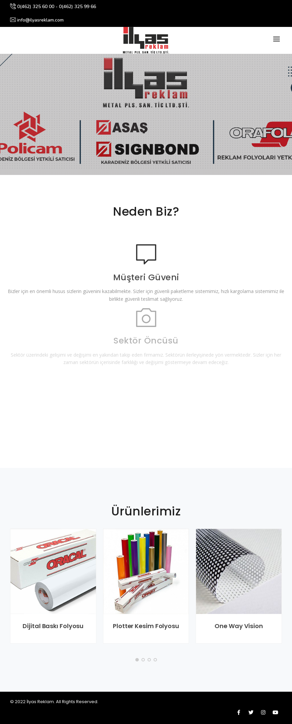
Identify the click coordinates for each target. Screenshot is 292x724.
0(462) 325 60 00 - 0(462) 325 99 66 (53, 6)
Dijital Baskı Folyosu (53, 626)
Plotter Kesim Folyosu (146, 626)
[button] (137, 659)
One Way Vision (239, 626)
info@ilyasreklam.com (37, 20)
